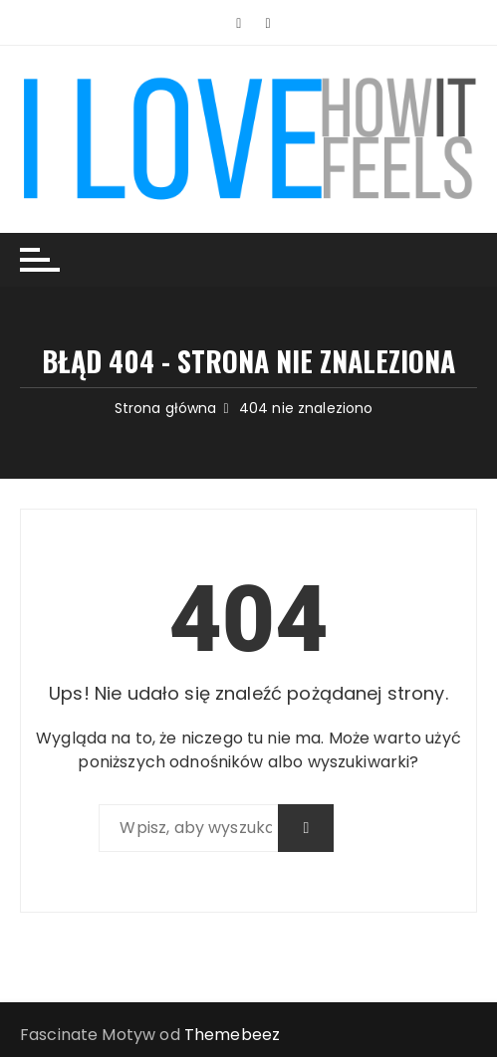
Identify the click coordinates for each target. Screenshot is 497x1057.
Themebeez (232, 1034)
